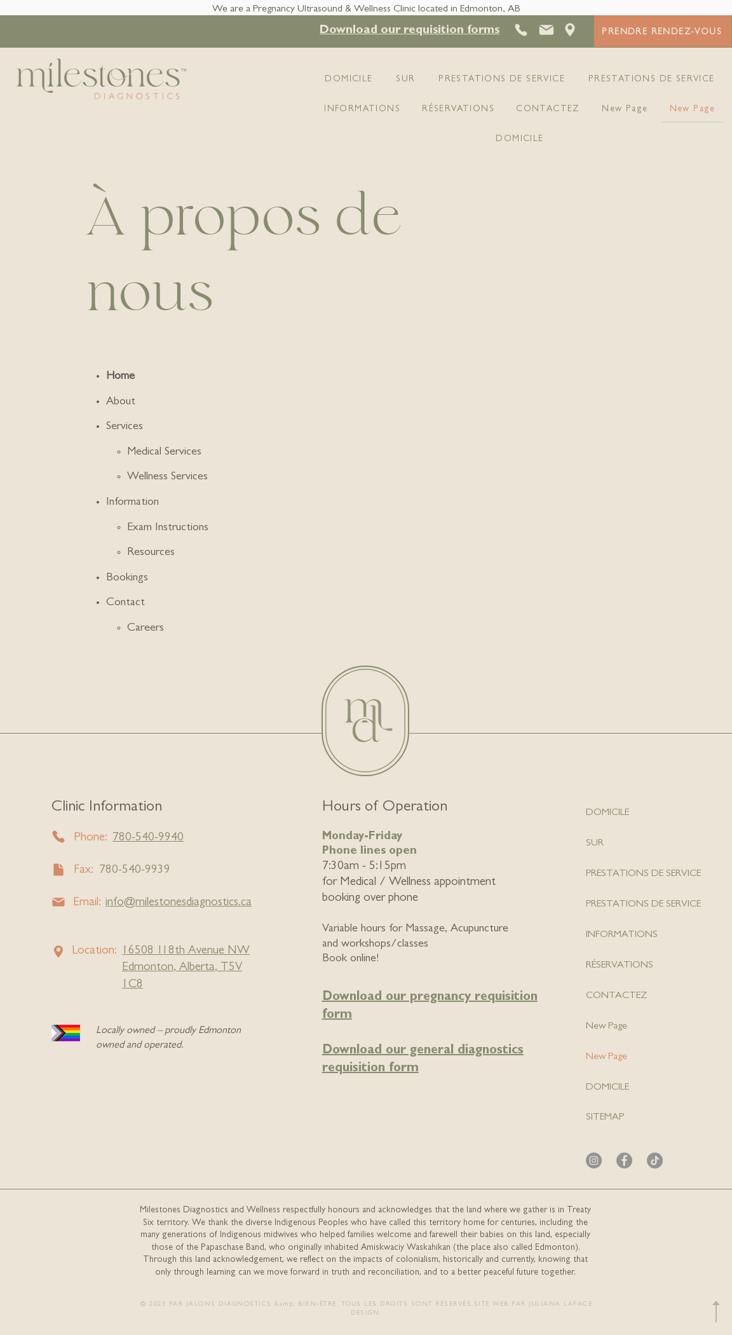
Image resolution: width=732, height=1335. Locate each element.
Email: (87, 903)
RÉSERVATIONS (619, 966)
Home (120, 377)
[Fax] (59, 869)
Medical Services (164, 452)
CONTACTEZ (616, 996)
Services (124, 427)
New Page (606, 1027)
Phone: (90, 838)
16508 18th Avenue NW (186, 951)
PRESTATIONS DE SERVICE (643, 874)
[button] (409, 31)
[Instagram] (594, 1160)
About (120, 402)
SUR (595, 844)
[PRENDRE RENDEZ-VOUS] (662, 31)
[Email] (59, 902)
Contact (125, 603)
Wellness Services (167, 477)
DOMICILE (607, 813)
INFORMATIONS (622, 935)
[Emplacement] (569, 30)
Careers (145, 628)
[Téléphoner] (522, 30)
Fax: (83, 871)
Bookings (127, 578)
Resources (151, 553)
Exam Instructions (167, 528)
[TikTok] (655, 1160)
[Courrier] (546, 30)
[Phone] (59, 837)
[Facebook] (624, 1160)
